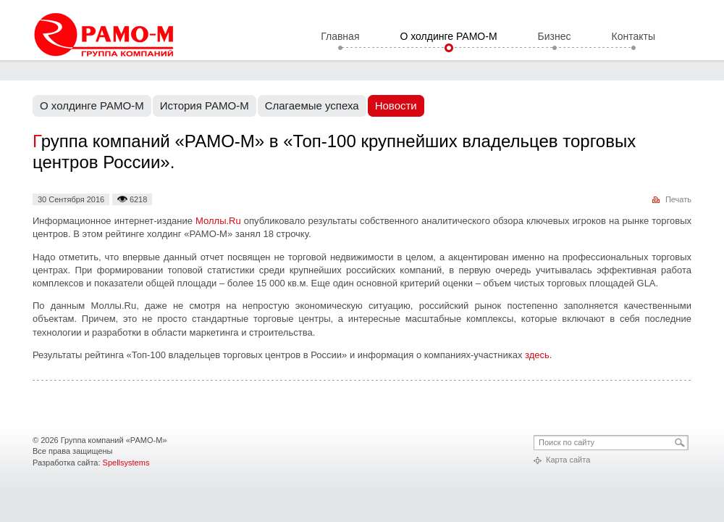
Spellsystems (126, 462)
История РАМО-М (204, 105)
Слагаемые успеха (312, 105)
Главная (340, 37)
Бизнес (554, 37)
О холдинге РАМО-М (448, 37)
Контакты (633, 37)
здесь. (538, 354)
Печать (678, 199)
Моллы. (218, 220)
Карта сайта (568, 459)
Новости (396, 105)
